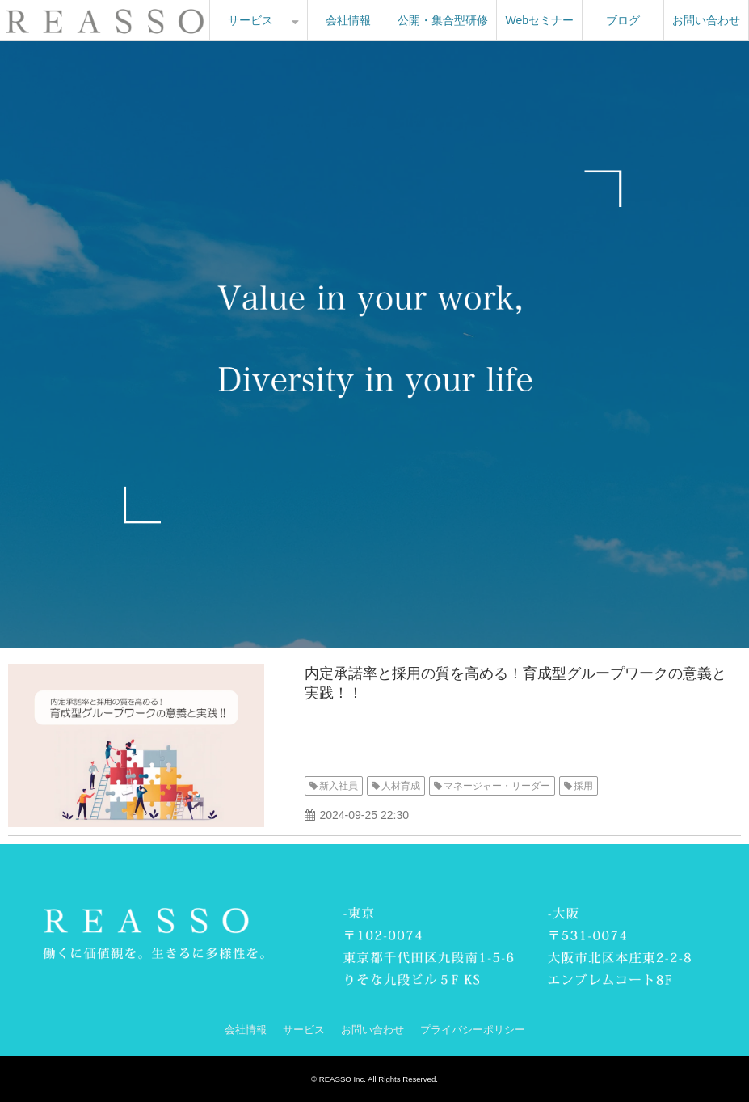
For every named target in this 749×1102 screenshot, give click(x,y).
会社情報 (348, 20)
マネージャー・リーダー (497, 786)
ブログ (623, 20)
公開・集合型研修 (443, 20)
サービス (250, 20)
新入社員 (338, 786)
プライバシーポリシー (472, 1030)
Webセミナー (539, 20)
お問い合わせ (706, 20)
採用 (583, 786)
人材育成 (400, 786)
